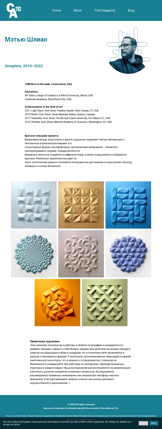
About (78, 10)
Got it (153, 423)
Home (56, 10)
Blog (131, 10)
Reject (143, 423)
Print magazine (104, 10)
